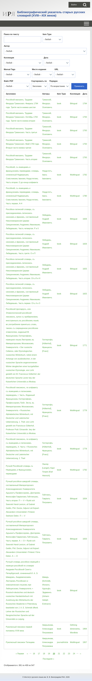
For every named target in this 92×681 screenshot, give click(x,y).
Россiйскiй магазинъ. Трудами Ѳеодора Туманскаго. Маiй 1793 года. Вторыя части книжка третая (22, 144)
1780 (85, 196)
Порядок (53, 81)
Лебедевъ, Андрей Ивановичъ (47, 219)
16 (34, 653)
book (59, 104)
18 (44, 653)
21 (59, 653)
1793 (85, 117)
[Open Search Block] (84, 5)
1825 (85, 269)
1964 (85, 629)
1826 (85, 219)
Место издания (39, 69)
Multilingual (75, 175)
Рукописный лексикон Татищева (20, 642)
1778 (85, 410)
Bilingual (73, 104)
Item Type (47, 34)
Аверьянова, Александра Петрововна (47, 629)
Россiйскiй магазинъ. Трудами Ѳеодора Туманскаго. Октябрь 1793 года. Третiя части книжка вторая (22, 117)
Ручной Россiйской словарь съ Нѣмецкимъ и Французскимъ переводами (19, 470)
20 (54, 653)
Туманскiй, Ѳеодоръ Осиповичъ (47, 103)
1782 (85, 175)
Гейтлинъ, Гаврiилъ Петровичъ (47, 498)
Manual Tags (9, 69)
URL (56, 69)
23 (70, 653)
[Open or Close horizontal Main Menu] (46, 24)
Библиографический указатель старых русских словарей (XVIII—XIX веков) (51, 14)
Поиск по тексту (11, 34)
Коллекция (9, 58)
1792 (85, 470)
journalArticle (62, 642)
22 (64, 653)
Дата (46, 58)
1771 (85, 345)
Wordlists (74, 633)
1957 (85, 642)
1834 (85, 499)
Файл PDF (8, 81)
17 (39, 653)
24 (75, 653)
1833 (85, 539)
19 (50, 653)
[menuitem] (74, 5)
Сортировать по (39, 81)
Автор (7, 46)
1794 (85, 104)
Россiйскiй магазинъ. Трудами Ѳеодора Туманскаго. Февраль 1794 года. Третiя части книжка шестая (22, 103)
